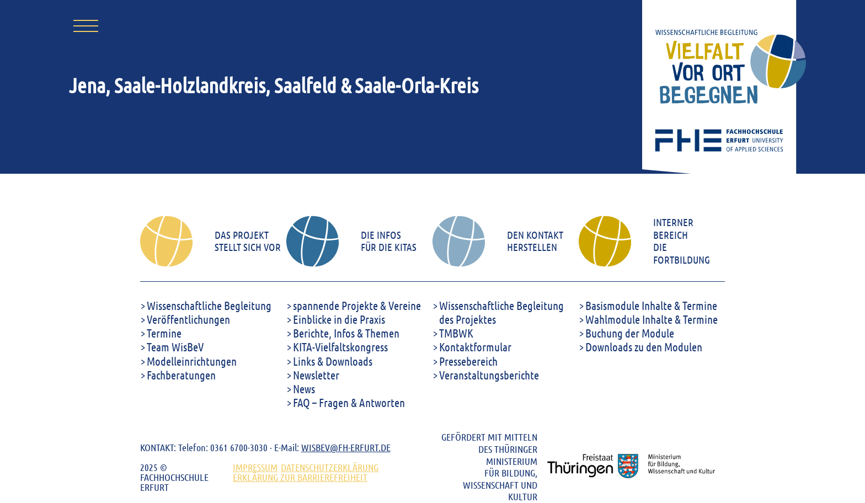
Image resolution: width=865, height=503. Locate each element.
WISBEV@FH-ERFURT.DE (346, 447)
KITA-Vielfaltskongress (340, 347)
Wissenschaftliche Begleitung (209, 305)
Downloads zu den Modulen (643, 347)
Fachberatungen (181, 375)
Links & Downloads (332, 361)
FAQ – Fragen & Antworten (349, 402)
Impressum (255, 467)
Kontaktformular (475, 347)
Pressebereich (468, 361)
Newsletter (316, 375)
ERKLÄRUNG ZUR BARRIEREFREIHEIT (300, 477)
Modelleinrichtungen (192, 361)
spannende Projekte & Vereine (357, 305)
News (304, 388)
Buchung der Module (629, 333)
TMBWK (456, 333)
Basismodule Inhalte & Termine (651, 305)
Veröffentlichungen (188, 319)
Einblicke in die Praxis (339, 319)
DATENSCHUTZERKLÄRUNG (329, 467)
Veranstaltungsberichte (489, 375)
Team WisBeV (175, 347)
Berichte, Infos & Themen (346, 333)
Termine (164, 333)
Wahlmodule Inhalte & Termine (651, 319)
